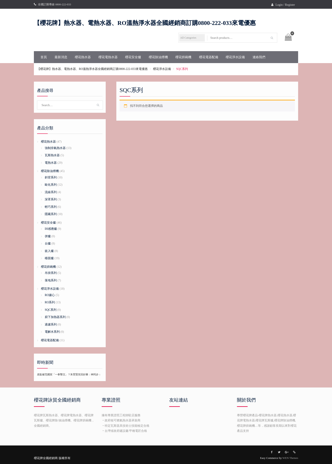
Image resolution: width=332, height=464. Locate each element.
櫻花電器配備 (208, 57)
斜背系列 (51, 177)
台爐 (48, 243)
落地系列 (51, 280)
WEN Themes (290, 458)
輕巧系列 (51, 206)
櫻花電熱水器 (108, 57)
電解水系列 (52, 331)
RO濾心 (50, 295)
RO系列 (50, 302)
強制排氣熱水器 (55, 148)
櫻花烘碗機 (183, 57)
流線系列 (51, 192)
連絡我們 (259, 57)
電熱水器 (51, 162)
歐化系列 (51, 184)
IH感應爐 (51, 228)
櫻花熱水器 (83, 57)
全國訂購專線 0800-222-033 (54, 4)
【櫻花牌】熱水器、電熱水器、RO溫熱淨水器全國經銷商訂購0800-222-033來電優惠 (145, 23)
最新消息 (61, 57)
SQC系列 (50, 309)
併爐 (48, 236)
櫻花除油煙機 (158, 57)
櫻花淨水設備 (235, 57)
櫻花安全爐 (133, 57)
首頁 (43, 57)
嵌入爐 (49, 251)
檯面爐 (49, 258)
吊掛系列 (51, 273)
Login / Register (285, 4)
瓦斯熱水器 (52, 155)
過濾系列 (51, 324)
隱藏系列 (51, 214)
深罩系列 (51, 199)
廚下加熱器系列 (55, 317)
